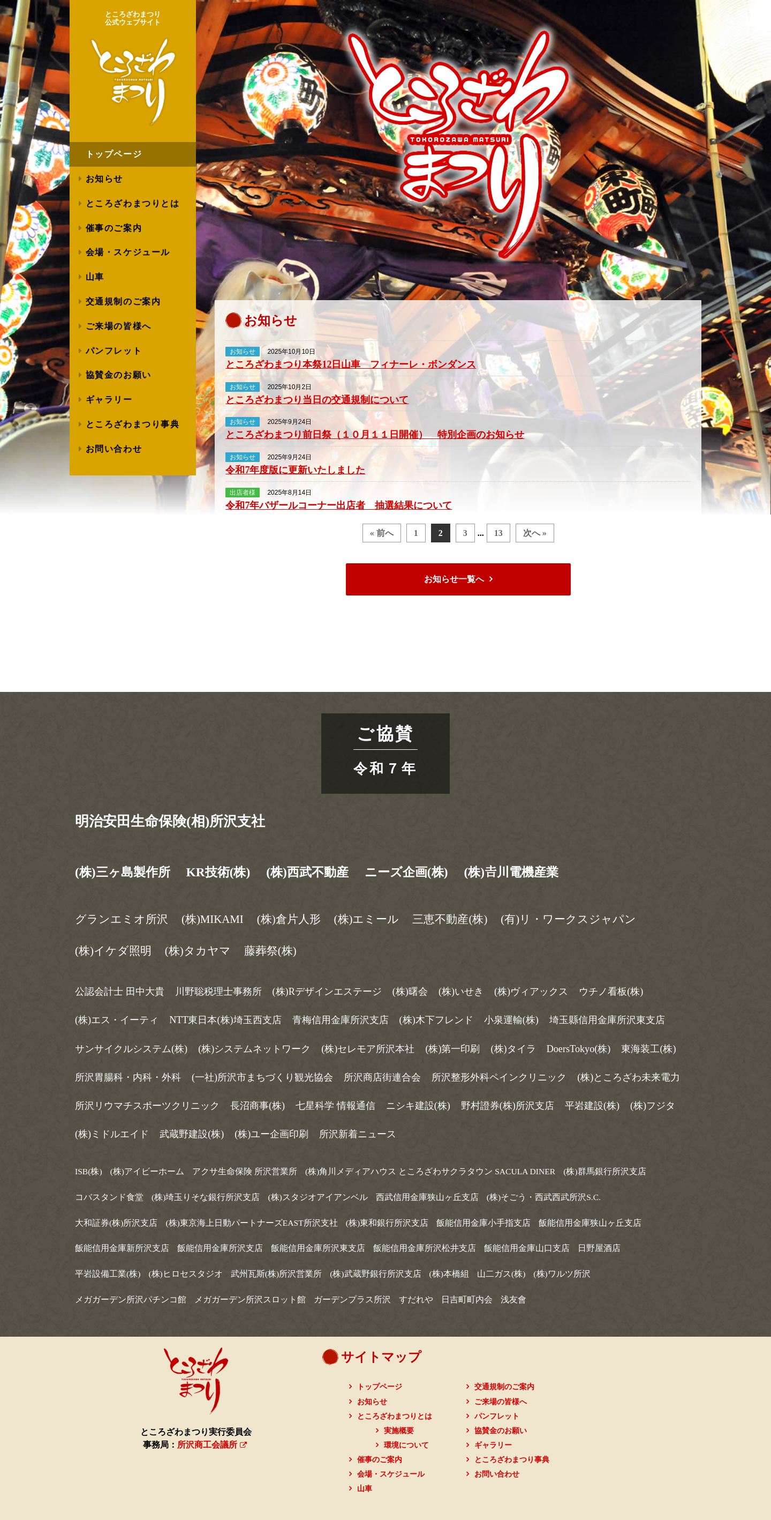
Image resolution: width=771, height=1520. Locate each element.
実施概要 (399, 1431)
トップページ (379, 1387)
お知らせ (104, 178)
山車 (95, 276)
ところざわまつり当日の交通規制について (317, 399)
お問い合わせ (114, 448)
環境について (406, 1445)
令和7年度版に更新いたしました (295, 470)
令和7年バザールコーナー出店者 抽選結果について (338, 505)
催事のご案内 (114, 228)
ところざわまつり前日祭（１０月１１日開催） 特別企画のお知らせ (374, 434)
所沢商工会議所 (212, 1444)
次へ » (535, 533)
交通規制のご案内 (123, 301)
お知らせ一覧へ (454, 579)
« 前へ (382, 533)
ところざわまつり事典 (133, 424)
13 (498, 533)
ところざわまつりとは (133, 203)
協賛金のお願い (119, 374)
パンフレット (114, 350)
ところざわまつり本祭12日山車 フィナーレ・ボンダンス (350, 364)
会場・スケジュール (128, 252)
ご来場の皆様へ (119, 326)
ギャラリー (109, 399)
